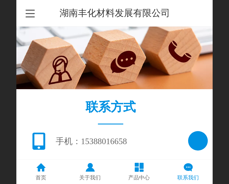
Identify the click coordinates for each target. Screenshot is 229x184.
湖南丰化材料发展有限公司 (115, 13)
